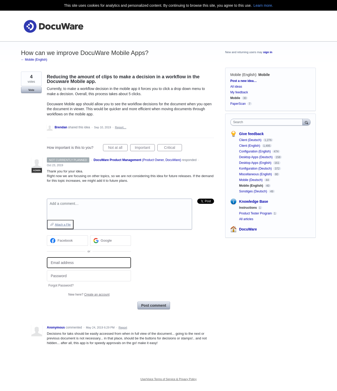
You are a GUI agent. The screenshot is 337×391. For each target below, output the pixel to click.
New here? (88, 294)
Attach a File (63, 224)
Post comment (153, 305)
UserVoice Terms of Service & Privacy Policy (169, 379)
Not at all (118, 148)
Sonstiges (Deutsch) (253, 191)
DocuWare (248, 229)
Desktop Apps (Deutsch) (256, 157)
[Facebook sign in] (67, 240)
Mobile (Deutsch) (251, 180)
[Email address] (89, 262)
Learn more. (263, 5)
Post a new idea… (243, 81)
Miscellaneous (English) (256, 174)
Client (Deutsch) (250, 140)
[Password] (89, 275)
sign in (267, 52)
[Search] (306, 122)
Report (123, 327)
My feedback (239, 92)
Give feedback (251, 134)
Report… (120, 127)
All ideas (236, 86)
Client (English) (250, 146)
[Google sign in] (110, 240)
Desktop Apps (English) (255, 163)
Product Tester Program (255, 213)
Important (145, 148)
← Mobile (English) (34, 59)
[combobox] (268, 122)
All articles (246, 219)
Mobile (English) (243, 75)
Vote (31, 90)
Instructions (248, 208)
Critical (173, 148)
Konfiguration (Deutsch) (256, 168)
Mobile (264, 75)
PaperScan (238, 104)
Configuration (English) (255, 151)
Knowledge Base (253, 201)
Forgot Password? (61, 285)
